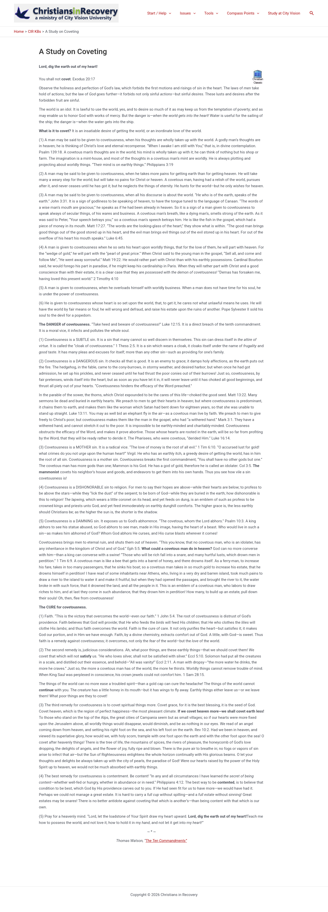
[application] (174, 13)
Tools (214, 13)
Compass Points (245, 13)
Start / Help (165, 13)
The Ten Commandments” (166, 840)
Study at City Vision (285, 13)
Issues (192, 13)
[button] (311, 13)
